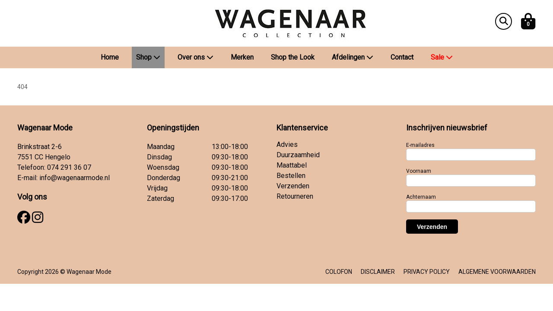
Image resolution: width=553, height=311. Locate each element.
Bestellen (290, 175)
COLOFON (338, 271)
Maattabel (291, 165)
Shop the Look (293, 57)
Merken (242, 57)
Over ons (195, 57)
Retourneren (294, 196)
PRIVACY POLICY (427, 271)
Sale (442, 57)
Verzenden (292, 186)
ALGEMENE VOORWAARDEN (497, 271)
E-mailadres (420, 145)
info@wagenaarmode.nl (74, 178)
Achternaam (421, 197)
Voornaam (418, 171)
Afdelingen (352, 57)
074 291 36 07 (69, 167)
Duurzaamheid (298, 155)
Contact (402, 57)
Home (110, 57)
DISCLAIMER (378, 271)
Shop (148, 57)
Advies (287, 144)
